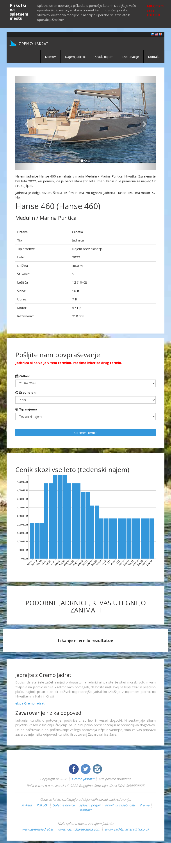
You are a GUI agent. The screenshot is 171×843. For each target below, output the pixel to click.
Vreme (144, 805)
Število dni (25, 392)
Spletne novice (64, 805)
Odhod (22, 376)
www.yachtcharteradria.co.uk (127, 829)
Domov (50, 56)
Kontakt (154, 56)
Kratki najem (103, 56)
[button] (25, 123)
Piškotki (42, 805)
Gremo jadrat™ (83, 779)
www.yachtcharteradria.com (78, 829)
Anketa (26, 805)
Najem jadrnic (75, 56)
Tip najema (26, 409)
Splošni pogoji (89, 805)
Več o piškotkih (153, 12)
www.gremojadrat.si (37, 829)
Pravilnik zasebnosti (120, 805)
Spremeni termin (85, 433)
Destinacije (130, 56)
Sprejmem (155, 5)
